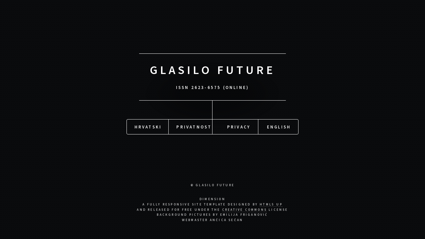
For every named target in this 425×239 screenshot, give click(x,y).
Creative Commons (244, 210)
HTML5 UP (271, 204)
